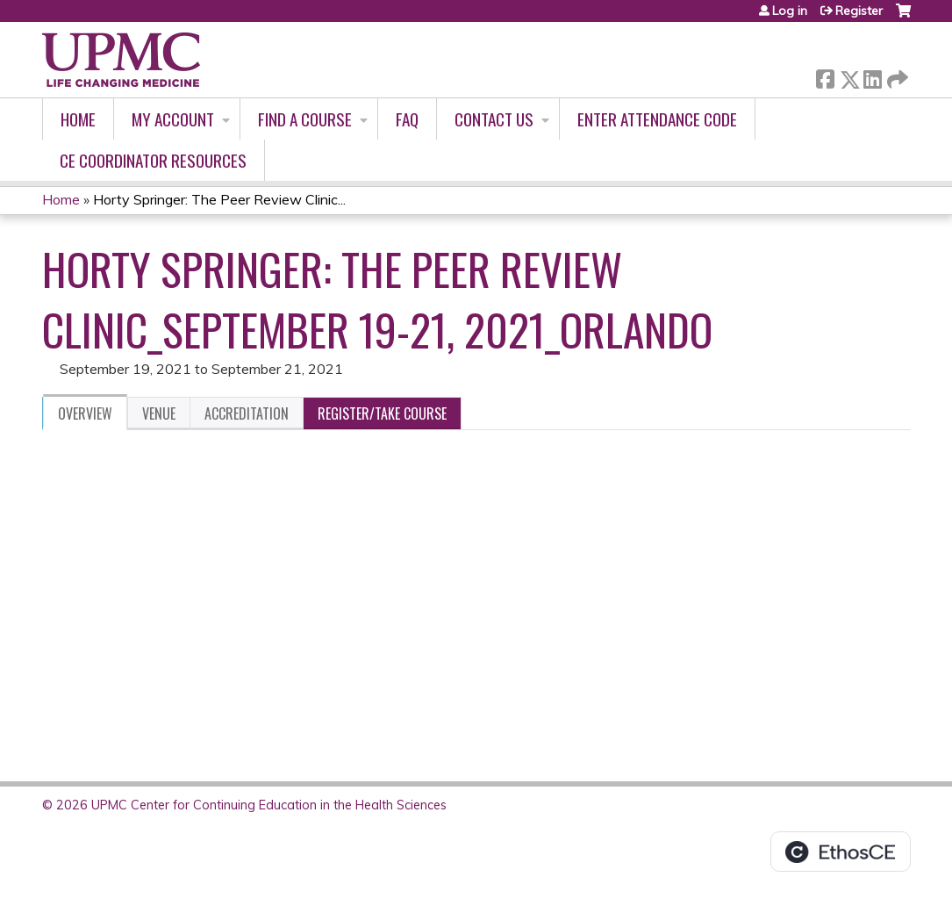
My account (173, 119)
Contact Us (494, 119)
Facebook (825, 76)
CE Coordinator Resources (153, 160)
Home (78, 119)
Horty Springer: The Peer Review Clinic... (219, 199)
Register (859, 10)
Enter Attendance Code (657, 119)
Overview (85, 413)
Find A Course (305, 119)
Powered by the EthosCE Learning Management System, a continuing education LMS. (840, 851)
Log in (789, 10)
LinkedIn (872, 76)
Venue (158, 413)
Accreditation (246, 413)
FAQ (407, 119)
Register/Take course (382, 413)
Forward (896, 76)
